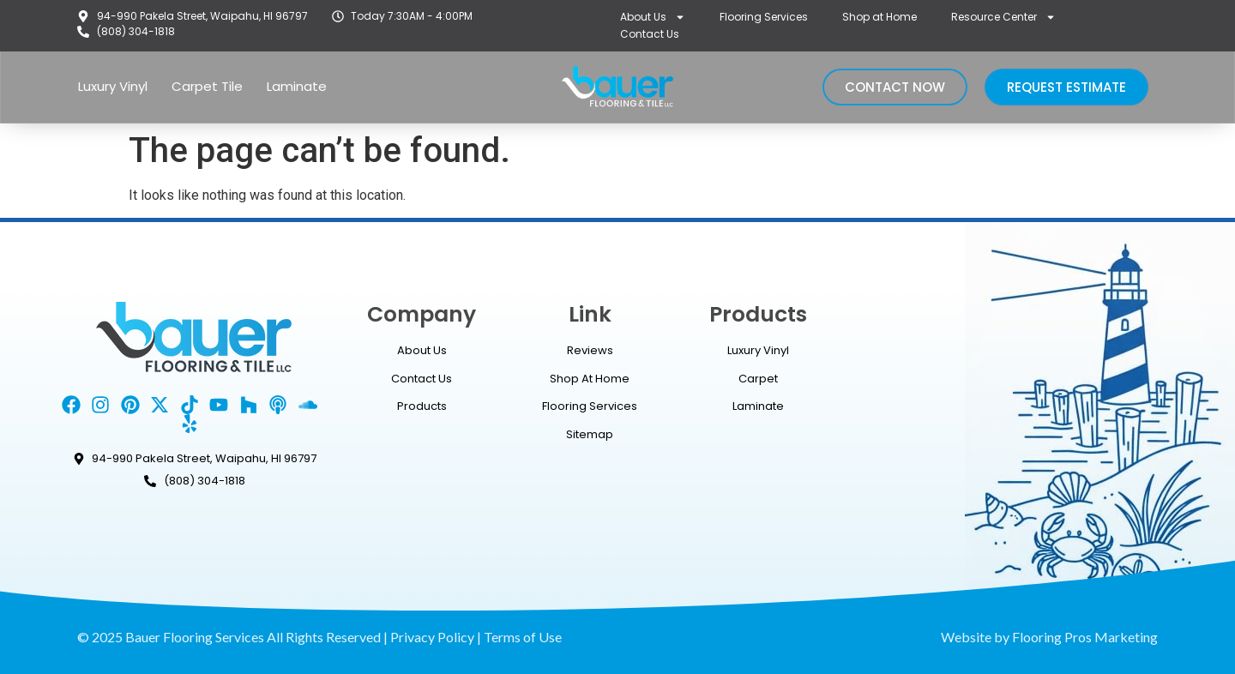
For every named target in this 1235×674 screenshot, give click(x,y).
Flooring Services (764, 16)
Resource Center (1003, 17)
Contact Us (649, 34)
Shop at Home (879, 16)
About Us (652, 17)
